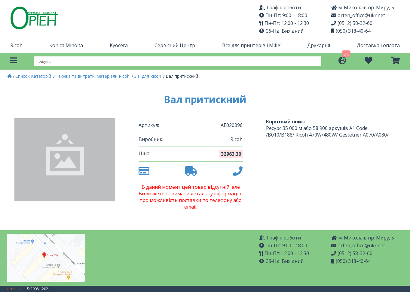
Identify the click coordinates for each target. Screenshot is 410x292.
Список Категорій (33, 76)
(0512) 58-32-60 (351, 23)
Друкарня (318, 45)
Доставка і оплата (378, 45)
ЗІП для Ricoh (148, 76)
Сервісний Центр (175, 45)
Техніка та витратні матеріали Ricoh (93, 76)
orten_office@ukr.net (358, 15)
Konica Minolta (66, 45)
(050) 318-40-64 (351, 31)
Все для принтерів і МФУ (251, 45)
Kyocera (119, 45)
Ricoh (16, 45)
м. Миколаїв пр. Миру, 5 (362, 7)
